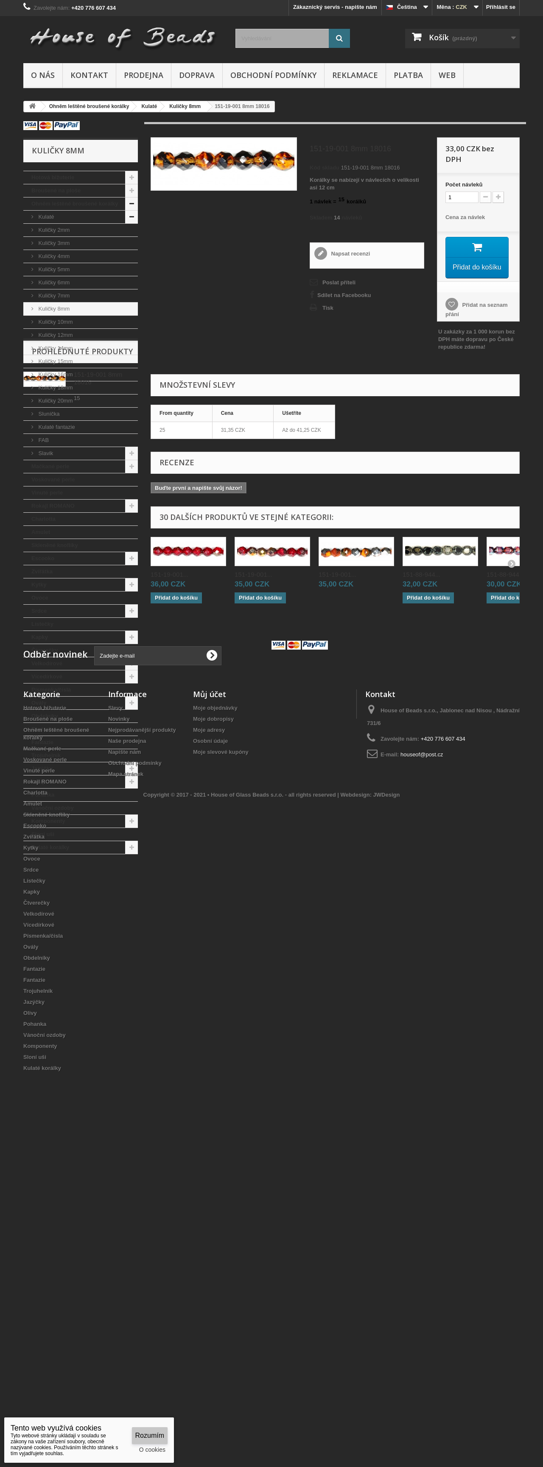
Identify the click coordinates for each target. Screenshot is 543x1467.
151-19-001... (169, 574)
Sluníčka (48, 414)
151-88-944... (421, 574)
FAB (43, 440)
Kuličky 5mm (53, 269)
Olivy (38, 781)
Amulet (40, 532)
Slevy (115, 1037)
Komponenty (48, 821)
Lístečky (42, 624)
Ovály (38, 703)
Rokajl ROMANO (53, 506)
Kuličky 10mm (55, 322)
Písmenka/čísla (51, 689)
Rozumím (149, 1435)
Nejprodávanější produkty (142, 1059)
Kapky (39, 637)
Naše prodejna (127, 1070)
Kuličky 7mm (53, 295)
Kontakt (89, 75)
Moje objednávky (215, 1037)
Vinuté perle (47, 492)
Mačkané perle (50, 466)
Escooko (42, 558)
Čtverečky (44, 650)
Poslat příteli (338, 282)
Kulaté (45, 217)
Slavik (45, 453)
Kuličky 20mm (55, 400)
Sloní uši (42, 834)
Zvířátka (42, 571)
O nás (43, 75)
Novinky (119, 1048)
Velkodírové (46, 663)
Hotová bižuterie (52, 177)
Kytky (38, 584)
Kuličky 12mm (55, 335)
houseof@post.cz (421, 1084)
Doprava (197, 75)
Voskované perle (53, 479)
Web (447, 75)
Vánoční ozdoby (52, 808)
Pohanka (42, 795)
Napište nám (124, 1081)
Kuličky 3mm (53, 243)
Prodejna (143, 75)
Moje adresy (209, 1059)
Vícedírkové (46, 676)
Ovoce (39, 598)
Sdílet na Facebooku (344, 295)
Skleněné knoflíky (54, 545)
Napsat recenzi (350, 253)
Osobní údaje (210, 1070)
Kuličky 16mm (55, 374)
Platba (408, 75)
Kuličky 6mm (53, 282)
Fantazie (42, 729)
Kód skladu (324, 167)
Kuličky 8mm (53, 309)
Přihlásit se (500, 7)
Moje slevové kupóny (221, 1081)
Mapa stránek (125, 1103)
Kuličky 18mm (55, 387)
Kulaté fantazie (56, 427)
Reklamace (355, 75)
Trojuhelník (46, 755)
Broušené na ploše (56, 190)
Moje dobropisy (213, 1048)
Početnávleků (463, 184)
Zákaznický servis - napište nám (335, 7)
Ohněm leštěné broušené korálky (74, 203)
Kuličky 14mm (55, 348)
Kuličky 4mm (53, 256)
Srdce (39, 611)
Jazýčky (42, 768)
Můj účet (209, 1024)
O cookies (152, 1449)
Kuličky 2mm (53, 230)
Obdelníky (44, 716)
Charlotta (43, 519)
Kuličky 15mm (55, 361)
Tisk (327, 308)
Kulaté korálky (50, 847)
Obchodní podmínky (273, 75)
